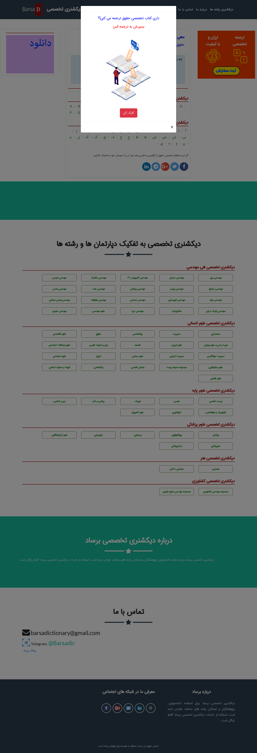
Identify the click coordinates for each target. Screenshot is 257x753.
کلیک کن (128, 87)
